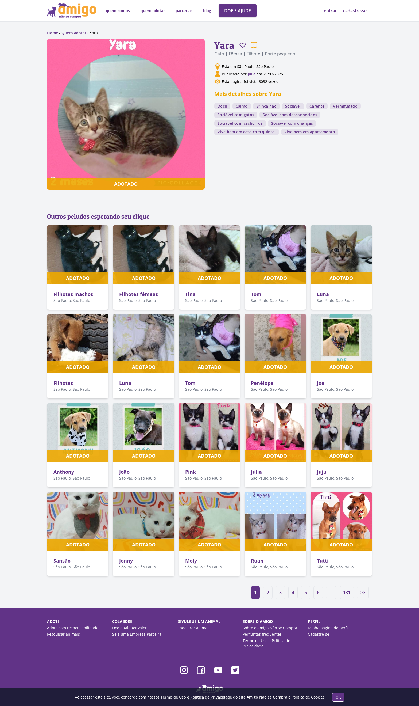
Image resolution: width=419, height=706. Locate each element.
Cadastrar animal (192, 627)
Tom (256, 294)
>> (362, 592)
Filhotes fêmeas (138, 294)
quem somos (118, 10)
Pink (190, 472)
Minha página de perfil (328, 627)
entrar (331, 11)
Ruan (257, 560)
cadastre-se (355, 11)
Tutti (323, 560)
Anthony (63, 472)
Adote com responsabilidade (72, 627)
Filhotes (63, 383)
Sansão (62, 560)
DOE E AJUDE (237, 11)
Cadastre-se (318, 634)
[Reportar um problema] (254, 45)
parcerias (184, 10)
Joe (320, 383)
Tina (190, 294)
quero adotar (153, 10)
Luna (323, 294)
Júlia (256, 472)
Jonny (126, 560)
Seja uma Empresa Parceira (136, 634)
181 (346, 592)
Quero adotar (73, 32)
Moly (191, 560)
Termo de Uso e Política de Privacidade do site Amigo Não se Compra (224, 697)
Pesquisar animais (63, 634)
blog (207, 10)
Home (52, 32)
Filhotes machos (73, 294)
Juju (322, 472)
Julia (252, 74)
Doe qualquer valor (129, 627)
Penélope (262, 383)
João (124, 472)
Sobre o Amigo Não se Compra (270, 627)
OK (338, 697)
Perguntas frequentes (262, 634)
